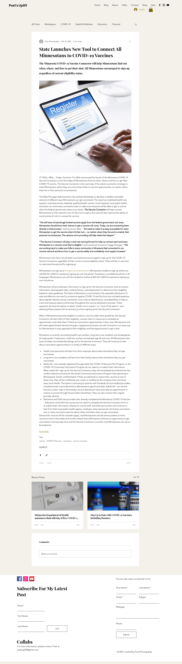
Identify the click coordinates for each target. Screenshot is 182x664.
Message (120, 607)
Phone (119, 624)
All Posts (36, 24)
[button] (151, 9)
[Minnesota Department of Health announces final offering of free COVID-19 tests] (57, 496)
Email (20, 606)
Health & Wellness (84, 24)
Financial (116, 24)
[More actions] (129, 41)
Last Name (23, 626)
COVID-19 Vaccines (54, 441)
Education (102, 24)
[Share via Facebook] (40, 455)
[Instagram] (163, 5)
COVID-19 (66, 24)
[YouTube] (167, 5)
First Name (23, 616)
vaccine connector (80, 441)
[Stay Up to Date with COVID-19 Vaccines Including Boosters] (113, 496)
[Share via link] (46, 455)
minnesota (67, 441)
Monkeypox (50, 24)
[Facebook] (159, 5)
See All (136, 477)
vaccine (42, 441)
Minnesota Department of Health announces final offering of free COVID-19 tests (56, 517)
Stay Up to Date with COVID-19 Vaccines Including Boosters (111, 517)
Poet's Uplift (18, 5)
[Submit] (126, 635)
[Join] (57, 628)
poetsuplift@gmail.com (28, 649)
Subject (142, 597)
